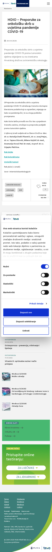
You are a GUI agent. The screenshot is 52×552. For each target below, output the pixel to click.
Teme (6, 499)
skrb (20, 190)
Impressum (25, 511)
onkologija (10, 190)
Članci (6, 502)
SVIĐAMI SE (45, 186)
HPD (16, 527)
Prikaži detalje (36, 303)
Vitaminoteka (20, 532)
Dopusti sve (26, 312)
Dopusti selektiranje (26, 321)
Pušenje (8, 436)
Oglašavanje (15, 511)
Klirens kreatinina (12, 427)
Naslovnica (8, 8)
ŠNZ (12, 532)
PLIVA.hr (7, 521)
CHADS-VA (10, 432)
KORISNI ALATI (11, 423)
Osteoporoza (10, 340)
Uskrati (26, 330)
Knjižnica (20, 502)
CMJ (12, 527)
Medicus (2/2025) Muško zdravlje (14, 377)
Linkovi (19, 507)
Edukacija (21, 499)
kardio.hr (21, 527)
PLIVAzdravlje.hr (22, 519)
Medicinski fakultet (17, 529)
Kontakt (7, 511)
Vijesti (6, 504)
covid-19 (9, 195)
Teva (6, 519)
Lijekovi (7, 507)
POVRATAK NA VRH (42, 196)
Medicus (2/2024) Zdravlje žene (14, 406)
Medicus (20, 504)
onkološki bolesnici (13, 185)
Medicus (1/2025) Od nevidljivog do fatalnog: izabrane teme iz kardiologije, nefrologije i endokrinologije (25, 391)
